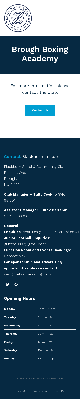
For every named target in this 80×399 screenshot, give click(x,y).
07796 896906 (16, 216)
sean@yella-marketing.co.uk (28, 274)
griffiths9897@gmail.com (25, 244)
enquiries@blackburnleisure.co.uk (51, 232)
